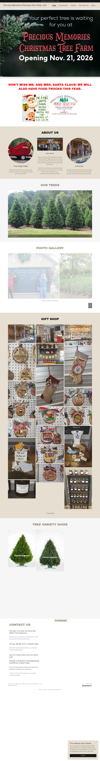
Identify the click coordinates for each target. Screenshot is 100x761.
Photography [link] (63, 5)
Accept (83, 755)
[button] (93, 5)
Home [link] (54, 5)
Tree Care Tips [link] (84, 5)
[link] (26, 5)
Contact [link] (73, 5)
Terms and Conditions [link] (54, 686)
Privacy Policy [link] (43, 686)
